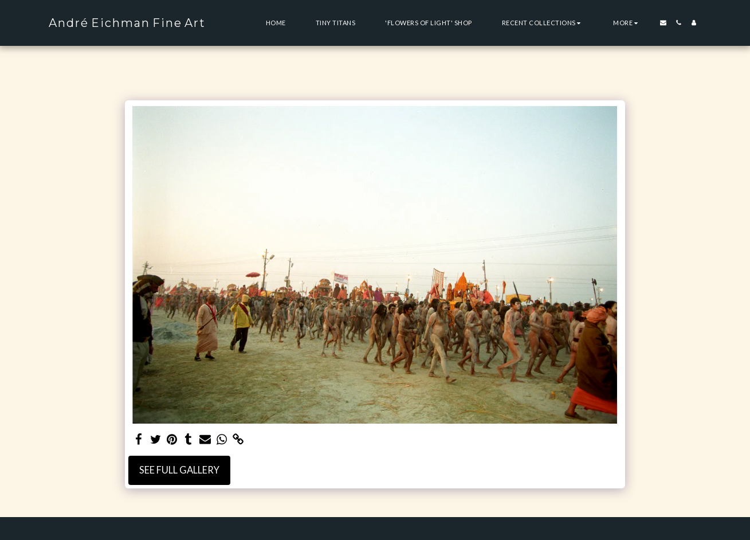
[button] (543, 22)
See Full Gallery (179, 470)
